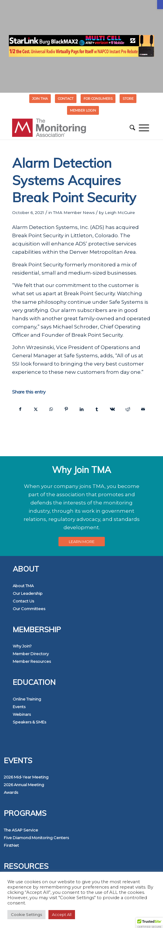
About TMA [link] (23, 585)
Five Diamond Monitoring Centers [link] (36, 837)
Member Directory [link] (31, 653)
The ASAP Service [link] (21, 830)
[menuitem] (40, 98)
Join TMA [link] (40, 99)
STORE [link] (128, 99)
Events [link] (19, 706)
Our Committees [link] (29, 608)
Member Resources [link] (32, 661)
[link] (160, 4)
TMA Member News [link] (73, 212)
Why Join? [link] (22, 646)
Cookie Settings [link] (26, 914)
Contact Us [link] (23, 601)
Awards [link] (11, 792)
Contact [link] (66, 99)
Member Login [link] (83, 110)
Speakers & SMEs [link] (29, 722)
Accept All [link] (61, 914)
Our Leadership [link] (28, 593)
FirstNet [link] (11, 845)
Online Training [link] (27, 699)
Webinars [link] (22, 714)
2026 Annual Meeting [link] (24, 784)
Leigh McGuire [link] (120, 212)
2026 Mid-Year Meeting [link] (26, 777)
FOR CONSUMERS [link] (98, 99)
